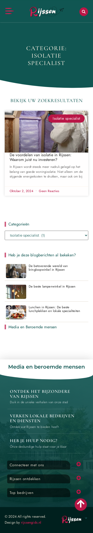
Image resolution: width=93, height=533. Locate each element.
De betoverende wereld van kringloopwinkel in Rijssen (48, 268)
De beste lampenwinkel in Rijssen (52, 286)
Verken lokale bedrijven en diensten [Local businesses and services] (42, 418)
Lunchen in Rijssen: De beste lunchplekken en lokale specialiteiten (54, 309)
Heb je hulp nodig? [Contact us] (33, 440)
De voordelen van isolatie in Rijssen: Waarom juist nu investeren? (40, 157)
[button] (83, 11)
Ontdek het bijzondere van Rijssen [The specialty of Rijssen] (40, 394)
